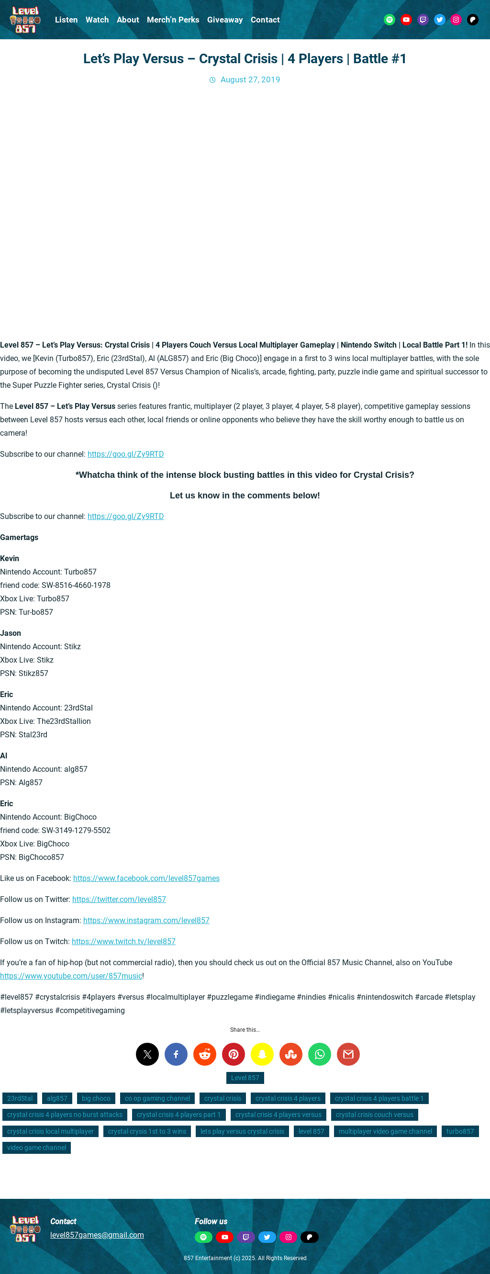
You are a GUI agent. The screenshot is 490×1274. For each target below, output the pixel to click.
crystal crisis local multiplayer (50, 1131)
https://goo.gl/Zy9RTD (126, 454)
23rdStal (20, 1098)
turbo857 (460, 1131)
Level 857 (245, 1078)
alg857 (57, 1098)
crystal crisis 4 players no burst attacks (64, 1114)
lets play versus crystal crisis (242, 1131)
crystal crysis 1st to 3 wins (147, 1131)
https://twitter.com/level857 (119, 899)
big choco (96, 1098)
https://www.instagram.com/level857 (146, 920)
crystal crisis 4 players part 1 (179, 1114)
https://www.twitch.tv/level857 (124, 941)
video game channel (36, 1147)
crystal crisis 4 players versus (278, 1114)
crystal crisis (222, 1098)
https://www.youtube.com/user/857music (71, 976)
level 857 (311, 1131)
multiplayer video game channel (385, 1131)
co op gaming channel (157, 1098)
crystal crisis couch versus (374, 1114)
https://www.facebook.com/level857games (146, 878)
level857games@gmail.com (97, 1235)
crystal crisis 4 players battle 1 (379, 1098)
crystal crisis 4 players (288, 1098)
